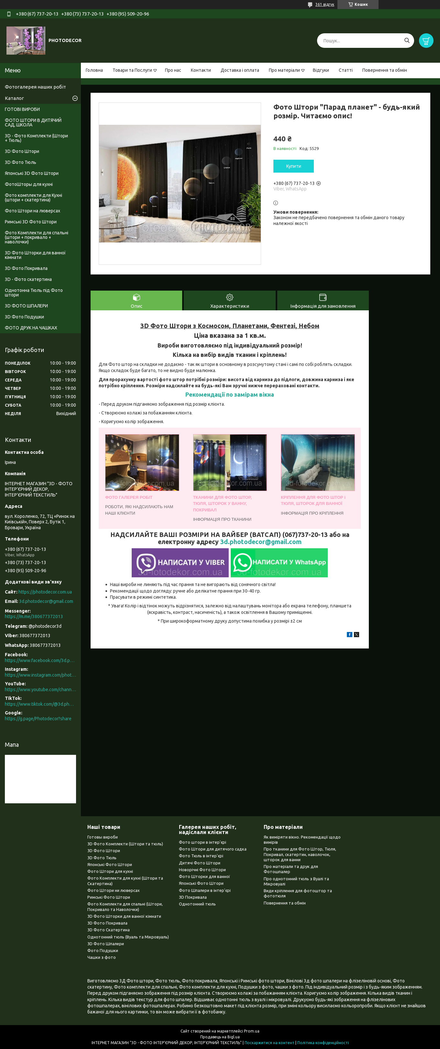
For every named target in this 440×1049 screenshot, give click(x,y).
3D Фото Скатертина (108, 929)
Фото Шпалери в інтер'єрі (205, 890)
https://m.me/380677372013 (34, 616)
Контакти (201, 70)
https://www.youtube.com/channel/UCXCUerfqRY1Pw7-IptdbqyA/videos (40, 689)
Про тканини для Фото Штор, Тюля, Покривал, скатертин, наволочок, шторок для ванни (300, 854)
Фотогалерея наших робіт (35, 87)
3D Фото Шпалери (105, 943)
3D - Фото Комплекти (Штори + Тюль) (36, 138)
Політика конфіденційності (323, 1043)
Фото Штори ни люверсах (113, 890)
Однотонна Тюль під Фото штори (34, 292)
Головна (94, 70)
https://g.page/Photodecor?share (38, 718)
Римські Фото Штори (108, 897)
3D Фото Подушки (24, 316)
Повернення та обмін (384, 70)
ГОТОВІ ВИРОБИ (22, 109)
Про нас (173, 70)
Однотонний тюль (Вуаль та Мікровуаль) (128, 937)
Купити (293, 166)
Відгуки (321, 70)
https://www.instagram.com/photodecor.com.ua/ (40, 675)
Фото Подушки (102, 950)
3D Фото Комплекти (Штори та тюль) (125, 843)
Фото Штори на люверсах (32, 210)
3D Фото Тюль (20, 162)
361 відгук (324, 4)
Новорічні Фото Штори (202, 869)
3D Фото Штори (22, 151)
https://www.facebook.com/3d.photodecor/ (40, 660)
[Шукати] (407, 40)
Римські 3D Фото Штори (31, 221)
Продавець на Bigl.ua (220, 1037)
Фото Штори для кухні (110, 871)
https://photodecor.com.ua (45, 591)
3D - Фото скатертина (28, 279)
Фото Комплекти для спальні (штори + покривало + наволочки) (36, 237)
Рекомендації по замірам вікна (229, 394)
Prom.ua (251, 1031)
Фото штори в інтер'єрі (202, 842)
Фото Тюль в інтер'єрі (201, 855)
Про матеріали (284, 70)
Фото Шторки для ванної (204, 876)
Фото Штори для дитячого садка (213, 849)
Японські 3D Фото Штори (32, 173)
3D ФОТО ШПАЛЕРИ (26, 305)
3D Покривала (193, 897)
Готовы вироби (102, 837)
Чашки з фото (101, 957)
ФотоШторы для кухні (29, 184)
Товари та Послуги (132, 70)
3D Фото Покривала (26, 268)
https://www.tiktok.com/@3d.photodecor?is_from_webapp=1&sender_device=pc (40, 704)
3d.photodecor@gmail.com (261, 541)
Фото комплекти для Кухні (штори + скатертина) (33, 197)
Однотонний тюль (197, 904)
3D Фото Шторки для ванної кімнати (35, 255)
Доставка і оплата (240, 70)
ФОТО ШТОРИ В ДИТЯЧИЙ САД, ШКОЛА (33, 122)
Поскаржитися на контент (269, 1043)
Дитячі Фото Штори (199, 863)
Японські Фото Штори (109, 864)
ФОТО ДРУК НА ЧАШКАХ (31, 327)
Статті (346, 70)
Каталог (14, 98)
